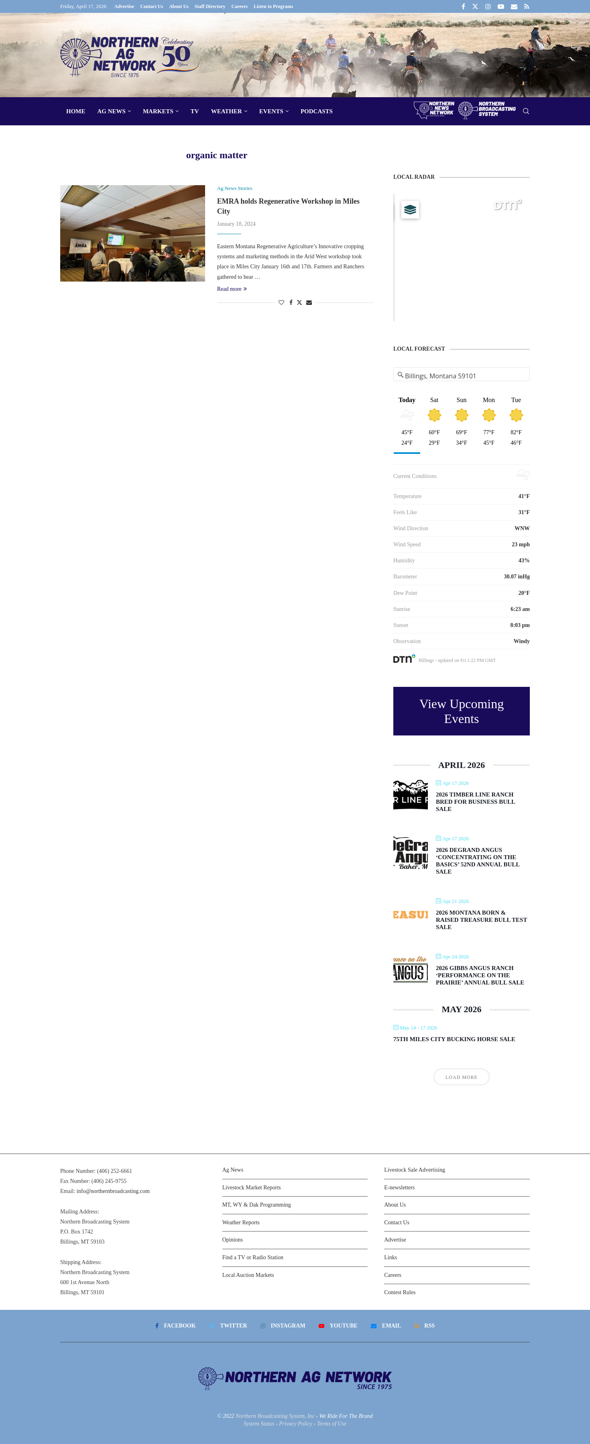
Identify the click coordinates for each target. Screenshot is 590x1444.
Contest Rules (399, 1292)
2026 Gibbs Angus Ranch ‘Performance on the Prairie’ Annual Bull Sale (480, 975)
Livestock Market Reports (251, 1188)
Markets (158, 111)
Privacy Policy (295, 1424)
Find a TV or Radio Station (252, 1257)
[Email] (514, 6)
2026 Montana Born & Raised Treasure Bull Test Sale (481, 919)
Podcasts (317, 111)
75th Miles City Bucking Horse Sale (454, 1039)
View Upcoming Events (461, 711)
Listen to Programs (273, 6)
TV (195, 111)
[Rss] (527, 6)
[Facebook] (463, 6)
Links (390, 1257)
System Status (259, 1424)
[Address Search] (462, 376)
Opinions (232, 1240)
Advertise (124, 6)
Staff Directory (210, 6)
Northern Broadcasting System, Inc (275, 1416)
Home (75, 111)
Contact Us (151, 6)
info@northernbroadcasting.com (113, 1191)
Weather (226, 111)
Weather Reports (241, 1222)
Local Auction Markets (248, 1275)
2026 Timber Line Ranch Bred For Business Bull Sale (475, 801)
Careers (240, 6)
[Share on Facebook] (291, 303)
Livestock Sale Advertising (414, 1170)
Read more (232, 289)
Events (271, 111)
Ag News (112, 111)
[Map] (461, 257)
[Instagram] (488, 6)
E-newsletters (399, 1188)
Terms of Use (331, 1424)
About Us (178, 6)
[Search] (526, 111)
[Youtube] (501, 6)
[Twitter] (475, 6)
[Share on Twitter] (299, 302)
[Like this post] (281, 303)
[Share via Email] (309, 303)
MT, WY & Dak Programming (256, 1205)
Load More (462, 1077)
